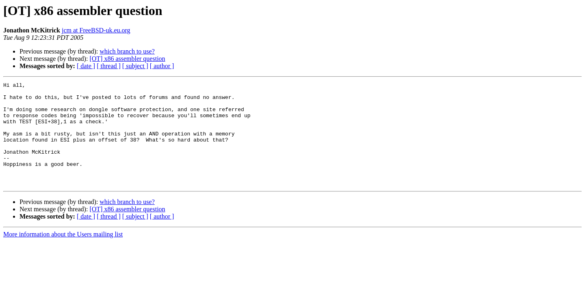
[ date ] (86, 65)
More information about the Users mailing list (63, 254)
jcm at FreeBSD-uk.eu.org (96, 30)
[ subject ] (135, 65)
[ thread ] (109, 65)
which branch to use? (127, 51)
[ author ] (162, 65)
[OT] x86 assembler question (127, 58)
